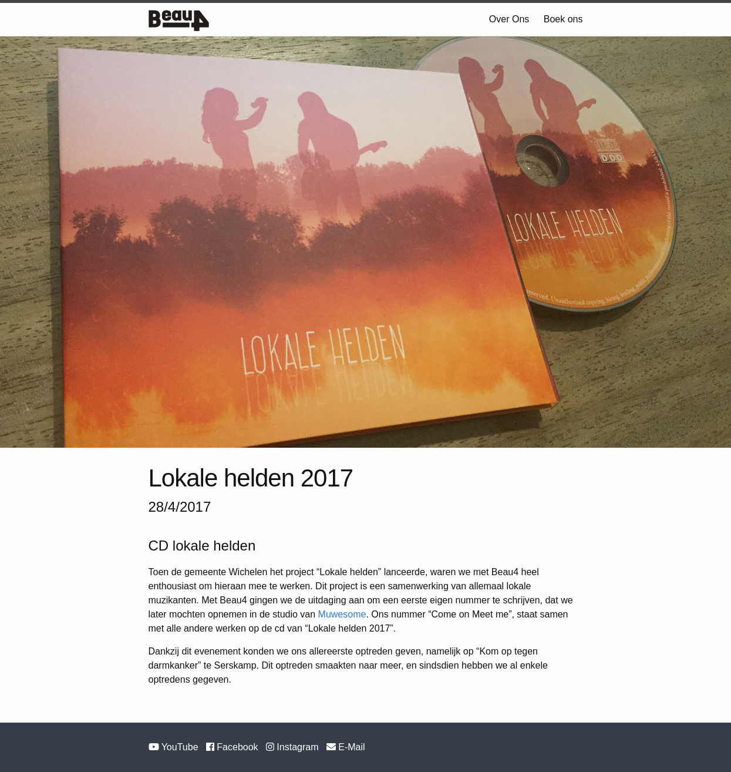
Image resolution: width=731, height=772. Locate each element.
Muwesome (342, 614)
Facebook (233, 747)
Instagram (293, 747)
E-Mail (345, 747)
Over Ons (509, 19)
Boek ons (563, 19)
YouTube (175, 747)
